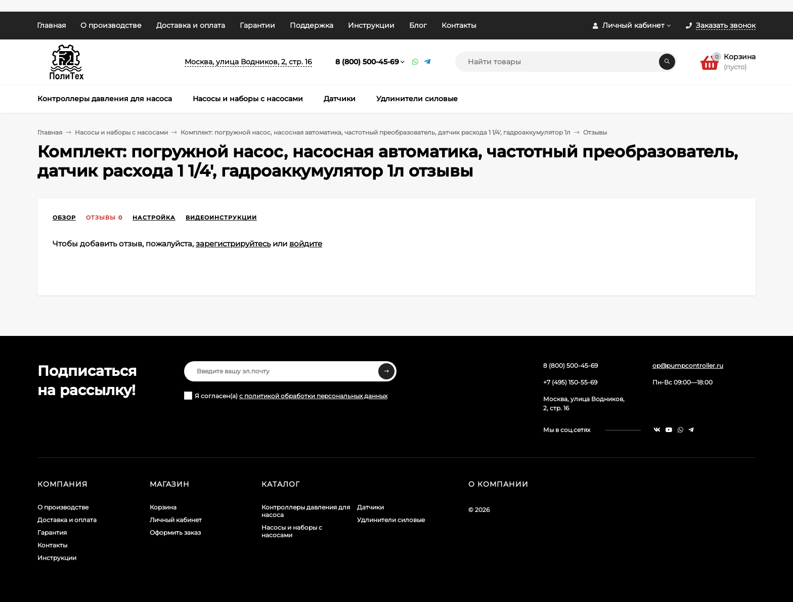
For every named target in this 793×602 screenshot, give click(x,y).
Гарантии (257, 25)
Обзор (64, 217)
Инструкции (371, 25)
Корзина (163, 507)
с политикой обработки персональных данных (313, 396)
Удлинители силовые (391, 520)
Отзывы (101, 217)
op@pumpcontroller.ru (687, 365)
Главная (51, 25)
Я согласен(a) (285, 396)
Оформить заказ (175, 532)
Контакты (459, 25)
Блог (418, 25)
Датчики (370, 507)
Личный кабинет (176, 520)
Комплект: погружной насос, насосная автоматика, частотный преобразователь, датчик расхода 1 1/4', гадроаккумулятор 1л (375, 132)
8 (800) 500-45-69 (367, 61)
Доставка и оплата (190, 25)
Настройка (154, 217)
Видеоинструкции (221, 217)
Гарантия (52, 532)
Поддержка (311, 25)
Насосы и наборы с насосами (121, 132)
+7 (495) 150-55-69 (570, 382)
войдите (305, 243)
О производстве (111, 25)
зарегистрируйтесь (233, 243)
